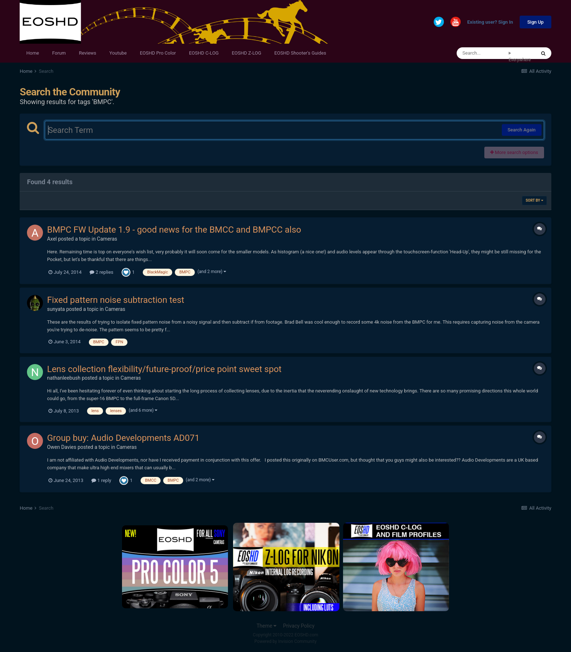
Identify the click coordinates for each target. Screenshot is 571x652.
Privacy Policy (298, 626)
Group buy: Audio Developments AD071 (123, 438)
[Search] (483, 53)
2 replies (101, 272)
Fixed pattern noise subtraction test (115, 300)
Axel (52, 239)
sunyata (56, 309)
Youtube (118, 53)
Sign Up (535, 22)
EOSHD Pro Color (158, 53)
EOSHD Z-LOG (246, 53)
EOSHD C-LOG (204, 53)
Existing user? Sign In (490, 22)
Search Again (522, 130)
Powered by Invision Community (286, 641)
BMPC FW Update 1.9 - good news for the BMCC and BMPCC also (174, 230)
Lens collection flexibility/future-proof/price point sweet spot (164, 369)
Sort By (534, 200)
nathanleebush (63, 378)
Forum (59, 53)
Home (32, 53)
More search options (514, 152)
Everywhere (520, 59)
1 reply (101, 480)
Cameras (107, 239)
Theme (266, 626)
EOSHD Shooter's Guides (300, 53)
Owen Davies (61, 447)
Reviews (88, 53)
